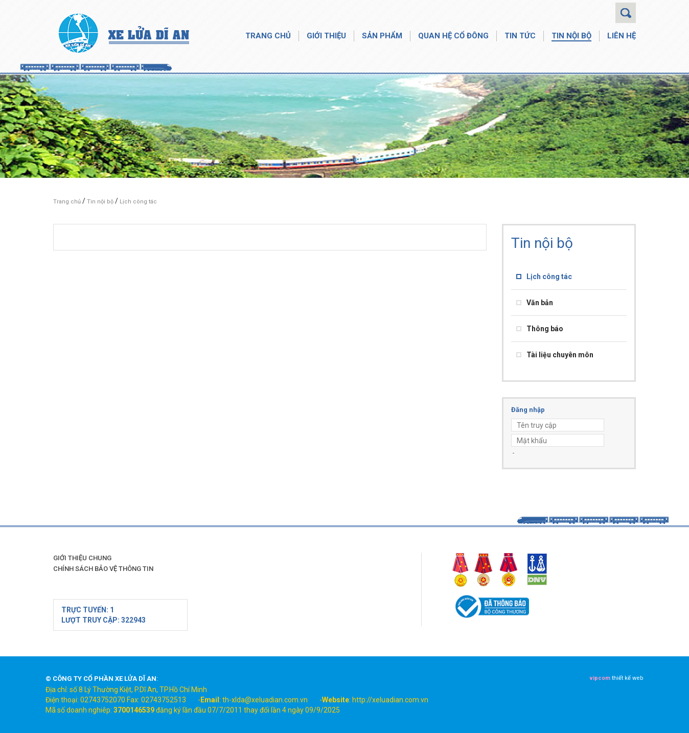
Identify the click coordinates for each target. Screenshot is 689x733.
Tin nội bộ (571, 35)
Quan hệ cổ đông (453, 35)
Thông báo (544, 329)
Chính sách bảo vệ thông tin (103, 568)
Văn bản (539, 303)
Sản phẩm (382, 35)
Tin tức (520, 35)
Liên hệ (621, 35)
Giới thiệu (326, 35)
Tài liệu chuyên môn (559, 355)
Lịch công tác (138, 201)
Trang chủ (268, 35)
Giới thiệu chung (82, 558)
